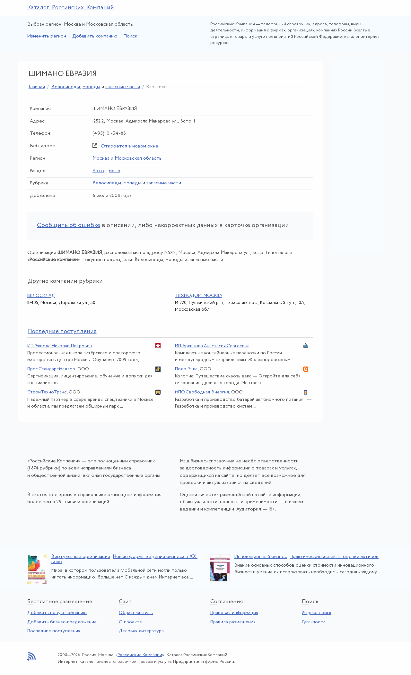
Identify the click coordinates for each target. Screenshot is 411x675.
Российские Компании (140, 655)
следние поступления (62, 332)
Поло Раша (186, 369)
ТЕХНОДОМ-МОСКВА (198, 295)
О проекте (130, 622)
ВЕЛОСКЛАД (41, 295)
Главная (37, 87)
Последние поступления (53, 631)
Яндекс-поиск (316, 613)
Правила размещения (233, 622)
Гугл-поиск (313, 622)
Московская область (138, 158)
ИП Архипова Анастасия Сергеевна (212, 346)
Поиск (130, 36)
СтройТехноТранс (46, 392)
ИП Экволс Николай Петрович (59, 346)
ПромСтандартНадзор (51, 369)
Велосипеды (65, 87)
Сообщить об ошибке (68, 226)
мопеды (91, 87)
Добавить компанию (95, 36)
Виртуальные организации (80, 556)
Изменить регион (46, 36)
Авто (98, 171)
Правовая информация (234, 613)
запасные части (122, 87)
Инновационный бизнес (260, 556)
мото (114, 171)
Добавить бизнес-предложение (62, 622)
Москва (100, 158)
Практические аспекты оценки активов (334, 556)
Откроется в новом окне (129, 146)
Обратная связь (136, 613)
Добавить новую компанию (57, 613)
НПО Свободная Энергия (202, 392)
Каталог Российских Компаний (70, 8)
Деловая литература (141, 631)
